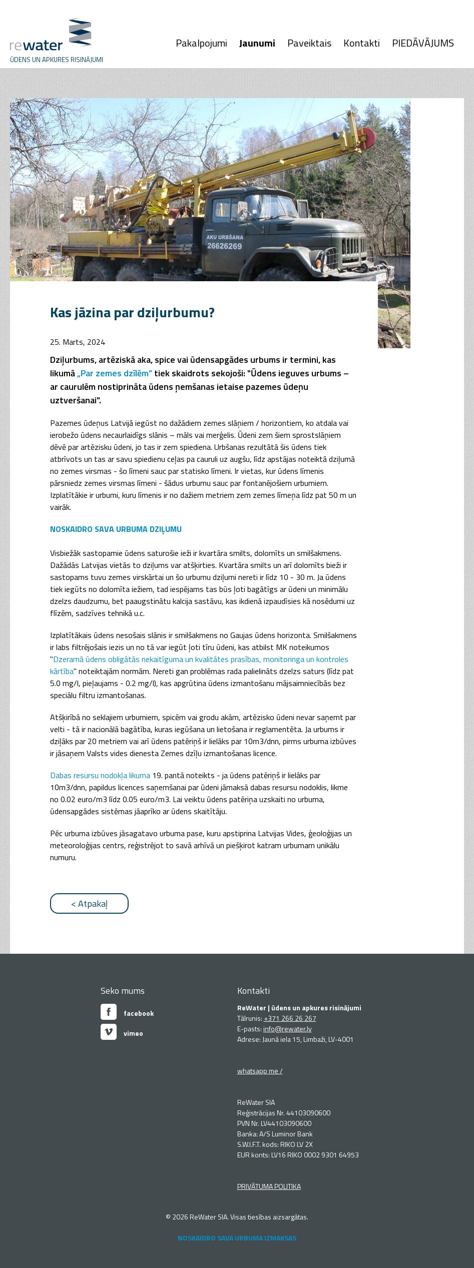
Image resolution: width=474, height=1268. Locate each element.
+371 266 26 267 (290, 1018)
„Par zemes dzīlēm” (114, 373)
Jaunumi (257, 43)
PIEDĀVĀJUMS (423, 43)
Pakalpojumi (201, 43)
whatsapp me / (260, 1070)
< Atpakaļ (89, 903)
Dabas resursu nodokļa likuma (100, 775)
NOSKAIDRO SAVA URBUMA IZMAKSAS (237, 1237)
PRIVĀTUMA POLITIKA (269, 1186)
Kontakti (361, 43)
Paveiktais (309, 43)
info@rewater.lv (287, 1028)
